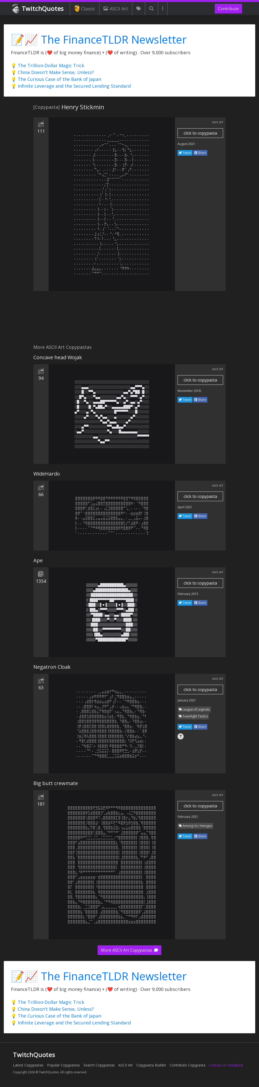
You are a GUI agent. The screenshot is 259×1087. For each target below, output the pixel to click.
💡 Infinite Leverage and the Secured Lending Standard (71, 86)
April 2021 (185, 507)
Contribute (228, 8)
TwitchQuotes (38, 9)
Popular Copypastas (63, 1065)
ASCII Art (115, 9)
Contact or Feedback (226, 1065)
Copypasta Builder (151, 1065)
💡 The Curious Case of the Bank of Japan (56, 79)
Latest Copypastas (28, 1065)
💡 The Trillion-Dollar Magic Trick (47, 65)
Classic (84, 8)
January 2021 (187, 700)
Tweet (185, 153)
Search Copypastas (99, 1065)
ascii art (217, 122)
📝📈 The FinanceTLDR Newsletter (99, 39)
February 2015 (188, 594)
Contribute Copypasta (187, 1065)
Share (200, 153)
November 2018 (189, 391)
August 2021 (186, 144)
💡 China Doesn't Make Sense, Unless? (52, 72)
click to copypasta (200, 133)
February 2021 (188, 816)
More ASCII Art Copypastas (129, 950)
